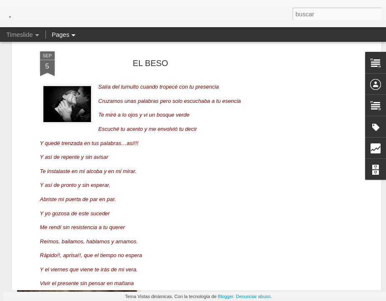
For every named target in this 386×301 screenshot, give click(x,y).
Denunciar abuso (253, 296)
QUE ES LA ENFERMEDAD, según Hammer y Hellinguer (250, 272)
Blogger (225, 296)
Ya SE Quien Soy (302, 285)
